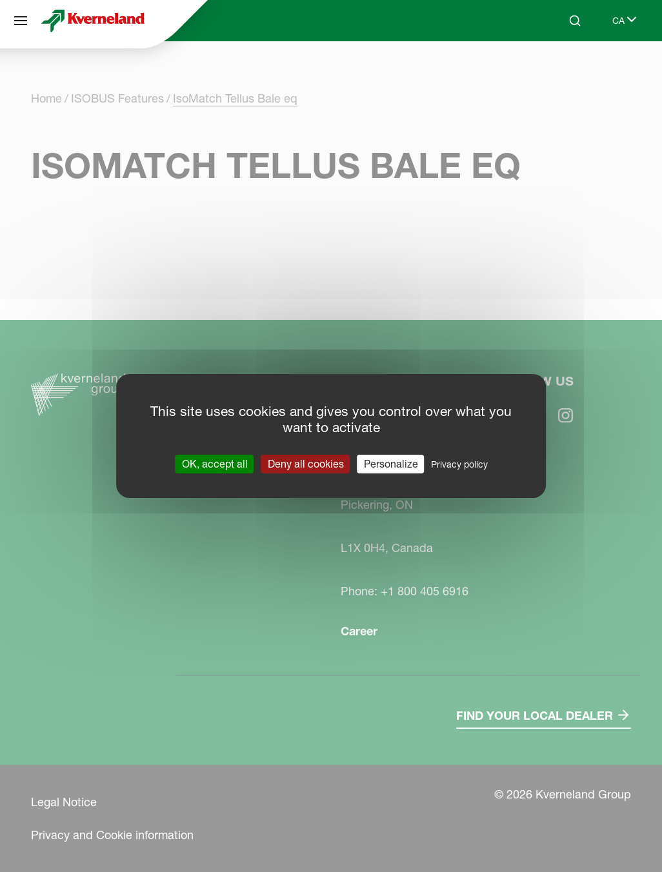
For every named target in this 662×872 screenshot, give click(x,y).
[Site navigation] (20, 20)
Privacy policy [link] (459, 464)
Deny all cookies (306, 463)
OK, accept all (215, 463)
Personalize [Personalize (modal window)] (391, 463)
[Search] (575, 20)
